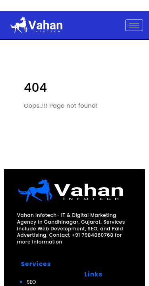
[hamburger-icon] (134, 25)
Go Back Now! (40, 128)
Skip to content (17, 5)
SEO (31, 281)
